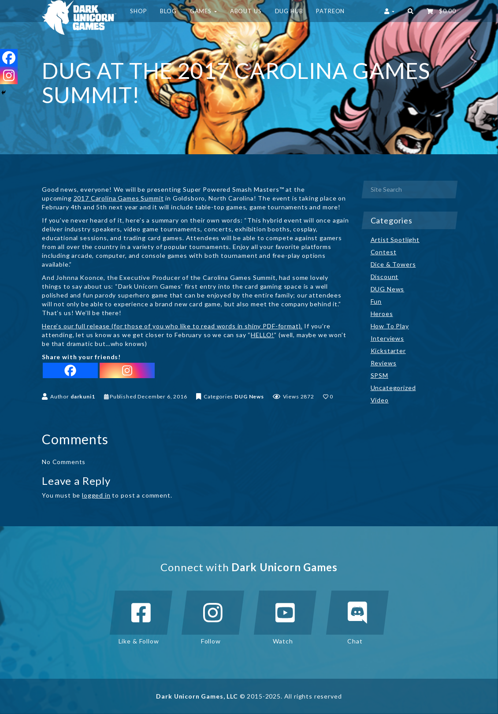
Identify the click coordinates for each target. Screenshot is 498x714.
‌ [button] (441, 11)
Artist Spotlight (395, 239)
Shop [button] (138, 11)
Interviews (387, 338)
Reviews (384, 363)
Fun (376, 301)
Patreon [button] (330, 11)
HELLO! (262, 334)
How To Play (390, 326)
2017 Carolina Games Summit (119, 198)
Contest (384, 252)
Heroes (382, 313)
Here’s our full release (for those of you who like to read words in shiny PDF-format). (172, 326)
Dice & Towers (393, 264)
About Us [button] (246, 11)
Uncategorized (393, 387)
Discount (385, 276)
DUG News (249, 396)
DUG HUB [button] (289, 11)
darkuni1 (83, 396)
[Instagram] (127, 370)
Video (380, 400)
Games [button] (203, 11)
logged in (96, 495)
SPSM (379, 375)
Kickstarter (388, 350)
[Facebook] (70, 370)
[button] (410, 11)
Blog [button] (168, 11)
